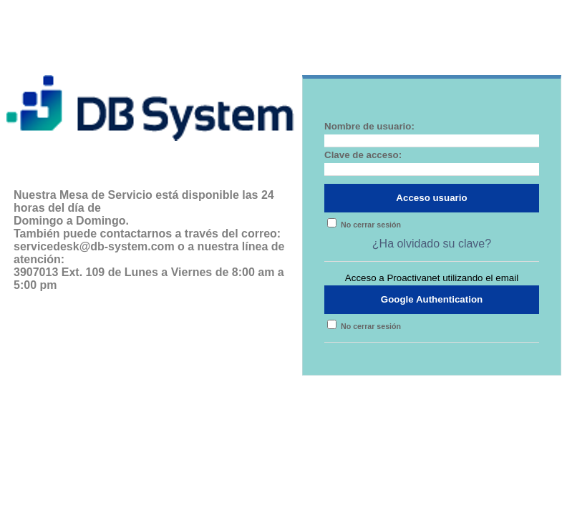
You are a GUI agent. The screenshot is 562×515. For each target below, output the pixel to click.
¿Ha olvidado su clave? (431, 243)
